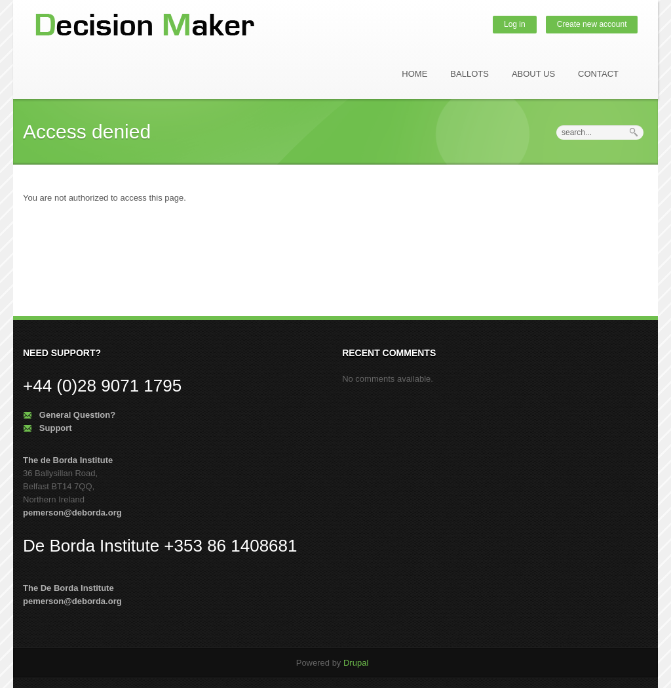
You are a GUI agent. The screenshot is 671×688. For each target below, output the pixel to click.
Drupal (355, 663)
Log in (515, 24)
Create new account (592, 24)
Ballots (469, 74)
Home (414, 74)
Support (55, 428)
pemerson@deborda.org (72, 512)
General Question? (77, 415)
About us (533, 74)
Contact (598, 74)
